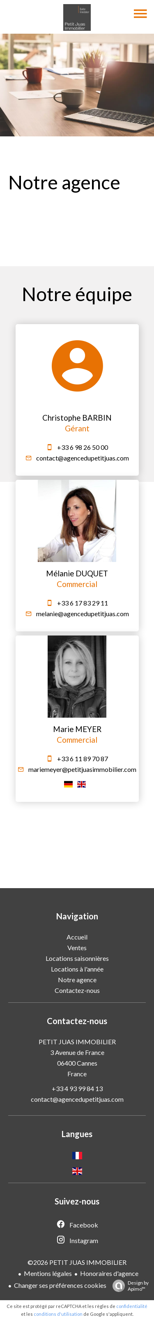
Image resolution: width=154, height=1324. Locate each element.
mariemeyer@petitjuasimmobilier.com (82, 769)
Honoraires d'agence (109, 1273)
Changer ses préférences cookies (60, 1285)
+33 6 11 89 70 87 (82, 758)
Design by (128, 1286)
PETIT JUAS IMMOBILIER (77, 1041)
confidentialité (131, 1306)
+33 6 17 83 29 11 (82, 603)
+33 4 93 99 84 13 (77, 1088)
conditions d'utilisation (58, 1314)
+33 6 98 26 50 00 (82, 447)
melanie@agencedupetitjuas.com (82, 613)
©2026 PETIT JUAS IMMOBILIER (77, 1262)
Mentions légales (48, 1273)
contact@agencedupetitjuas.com (82, 458)
